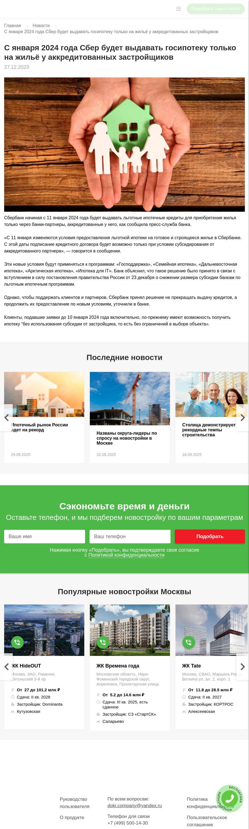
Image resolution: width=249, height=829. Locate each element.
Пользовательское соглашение (207, 821)
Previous (6, 417)
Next (242, 417)
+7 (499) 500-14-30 (128, 823)
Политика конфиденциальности (210, 803)
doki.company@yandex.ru (135, 805)
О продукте (72, 817)
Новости (41, 25)
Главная (12, 25)
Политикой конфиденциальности (126, 555)
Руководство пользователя (75, 803)
